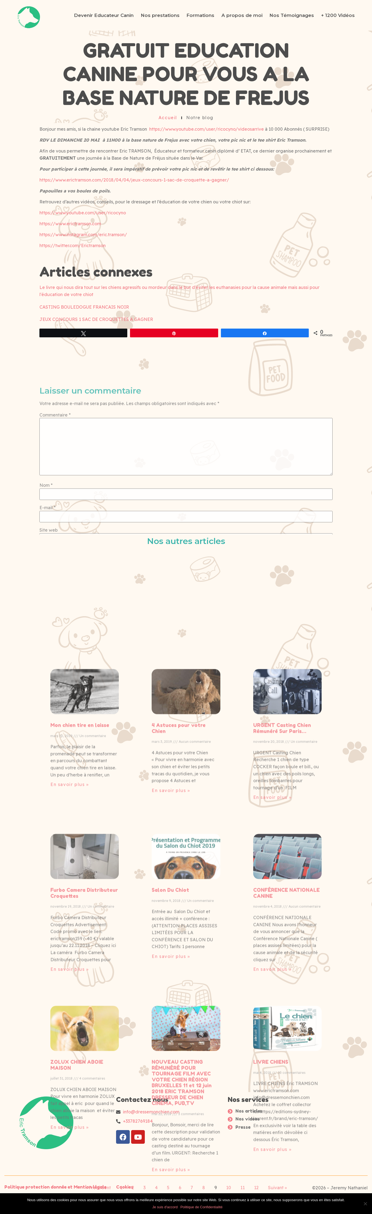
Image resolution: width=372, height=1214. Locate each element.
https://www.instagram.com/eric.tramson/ (83, 235)
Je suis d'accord (165, 1207)
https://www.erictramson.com (70, 224)
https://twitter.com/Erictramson (72, 245)
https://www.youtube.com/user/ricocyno (82, 213)
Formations (200, 15)
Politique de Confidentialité (201, 1207)
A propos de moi (242, 15)
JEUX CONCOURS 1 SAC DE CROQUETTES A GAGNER (96, 319)
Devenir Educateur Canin (104, 15)
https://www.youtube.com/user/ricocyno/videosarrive (206, 129)
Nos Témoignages (291, 15)
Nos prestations (160, 15)
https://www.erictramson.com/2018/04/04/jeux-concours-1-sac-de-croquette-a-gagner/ (134, 180)
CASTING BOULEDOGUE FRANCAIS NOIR (84, 307)
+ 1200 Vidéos (338, 15)
